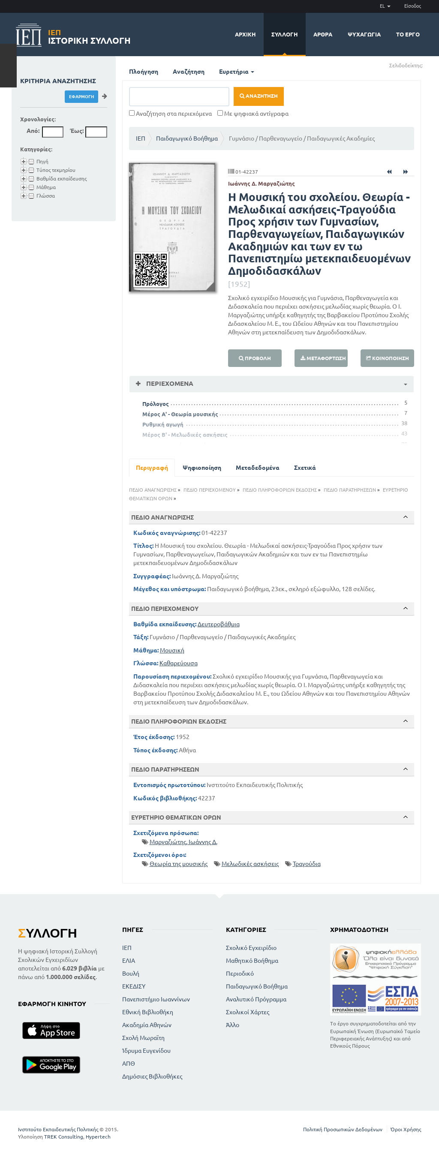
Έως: (77, 130)
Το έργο (408, 34)
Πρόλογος (155, 404)
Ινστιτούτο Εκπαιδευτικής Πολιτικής (58, 1129)
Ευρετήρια (236, 71)
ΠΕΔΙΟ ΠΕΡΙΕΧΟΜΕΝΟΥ (209, 490)
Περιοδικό (240, 973)
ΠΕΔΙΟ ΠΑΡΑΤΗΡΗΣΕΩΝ (350, 490)
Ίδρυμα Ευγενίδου (146, 1050)
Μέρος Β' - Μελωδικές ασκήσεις (185, 435)
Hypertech (98, 1136)
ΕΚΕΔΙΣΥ (133, 986)
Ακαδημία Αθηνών (146, 1025)
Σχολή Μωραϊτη (143, 1037)
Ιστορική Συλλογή (89, 35)
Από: (33, 130)
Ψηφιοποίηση (202, 467)
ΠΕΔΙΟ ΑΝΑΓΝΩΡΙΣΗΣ (153, 490)
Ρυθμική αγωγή (162, 424)
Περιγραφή (152, 467)
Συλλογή (284, 34)
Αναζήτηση (188, 71)
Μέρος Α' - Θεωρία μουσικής (180, 414)
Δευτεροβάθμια (219, 624)
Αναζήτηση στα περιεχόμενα (170, 113)
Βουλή (130, 973)
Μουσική (172, 650)
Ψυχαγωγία (364, 34)
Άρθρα (322, 34)
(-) (432, 65)
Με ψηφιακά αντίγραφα (253, 113)
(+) (426, 65)
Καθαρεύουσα (178, 663)
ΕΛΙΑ (128, 960)
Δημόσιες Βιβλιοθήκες (152, 1076)
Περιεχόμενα (168, 383)
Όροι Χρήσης (406, 1129)
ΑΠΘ (128, 1063)
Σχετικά (305, 467)
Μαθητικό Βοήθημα (252, 960)
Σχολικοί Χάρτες (247, 1012)
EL (385, 6)
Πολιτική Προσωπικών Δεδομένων (342, 1129)
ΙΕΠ (140, 138)
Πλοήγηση (143, 71)
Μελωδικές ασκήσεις (250, 863)
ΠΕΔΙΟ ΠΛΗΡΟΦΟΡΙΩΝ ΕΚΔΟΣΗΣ (280, 490)
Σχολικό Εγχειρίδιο (251, 947)
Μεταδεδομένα (258, 467)
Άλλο (232, 1025)
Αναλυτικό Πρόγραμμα (256, 999)
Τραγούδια (307, 863)
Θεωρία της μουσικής (178, 863)
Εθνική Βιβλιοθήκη (147, 1012)
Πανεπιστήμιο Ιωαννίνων (156, 999)
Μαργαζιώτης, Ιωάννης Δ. (183, 841)
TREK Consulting (63, 1136)
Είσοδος (412, 6)
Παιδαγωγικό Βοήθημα (187, 138)
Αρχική (245, 34)
